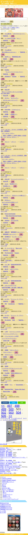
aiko (6, 303)
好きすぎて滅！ (6, 488)
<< (3, 405)
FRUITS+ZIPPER (6, 478)
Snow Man (7, 109)
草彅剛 (6, 114)
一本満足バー (13, 114)
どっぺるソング (7, 2)
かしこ (19, 38)
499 (3, 409)
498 (17, 405)
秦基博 (6, 384)
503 (11, 412)
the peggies (8, 320)
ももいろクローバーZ (10, 285)
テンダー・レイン (17, 236)
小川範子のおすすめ (5, 504)
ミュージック (18, 354)
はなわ (6, 184)
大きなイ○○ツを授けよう (19, 195)
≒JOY (6, 331)
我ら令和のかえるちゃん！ (9, 52)
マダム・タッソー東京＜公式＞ (11, 27)
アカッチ (7, 85)
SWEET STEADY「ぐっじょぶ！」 (9, 465)
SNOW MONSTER (16, 264)
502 (3, 412)
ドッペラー (8, 45)
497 (9, 405)
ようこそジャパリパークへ (9, 338)
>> (10, 416)
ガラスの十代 (14, 220)
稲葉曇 (6, 350)
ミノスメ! (25, 5)
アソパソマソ (9, 228)
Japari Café (6, 340)
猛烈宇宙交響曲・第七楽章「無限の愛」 (13, 287)
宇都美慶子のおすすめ (6, 509)
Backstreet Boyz (9, 389)
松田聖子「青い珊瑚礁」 (6, 452)
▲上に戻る (3, 512)
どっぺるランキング (16, 418)
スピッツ (7, 141)
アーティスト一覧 (5, 418)
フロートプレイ (14, 350)
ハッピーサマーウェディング (10, 499)
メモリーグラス (14, 269)
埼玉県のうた (13, 184)
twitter (13, 402)
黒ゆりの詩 (19, 248)
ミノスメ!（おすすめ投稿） (10, 420)
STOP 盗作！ (9, 260)
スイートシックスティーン (16, 331)
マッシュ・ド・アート (17, 299)
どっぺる (3, 6)
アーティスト (14, 6)
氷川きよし (8, 200)
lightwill (12, 534)
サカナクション (9, 354)
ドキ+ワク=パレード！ (19, 33)
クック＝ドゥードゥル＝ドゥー (14, 72)
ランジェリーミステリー (17, 179)
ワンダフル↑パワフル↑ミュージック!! (12, 368)
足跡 (13, 320)
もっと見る (3, 511)
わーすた (7, 299)
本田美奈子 (8, 76)
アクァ (7, 276)
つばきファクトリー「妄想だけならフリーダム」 (13, 457)
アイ (11, 384)
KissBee (7, 69)
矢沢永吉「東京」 (5, 448)
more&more (11, 303)
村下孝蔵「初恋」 (5, 451)
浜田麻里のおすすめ (5, 506)
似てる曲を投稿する (6, 23)
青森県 (5, 59)
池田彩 (6, 366)
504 (18, 412)
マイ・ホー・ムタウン (8, 159)
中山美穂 (7, 373)
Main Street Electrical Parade (13, 215)
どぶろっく (8, 195)
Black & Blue (6, 391)
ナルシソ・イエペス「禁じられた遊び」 (11, 462)
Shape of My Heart (20, 389)
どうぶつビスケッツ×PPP (12, 336)
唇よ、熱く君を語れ (8, 491)
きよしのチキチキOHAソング (10, 202)
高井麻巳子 (8, 236)
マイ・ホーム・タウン (8, 133)
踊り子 (4, 485)
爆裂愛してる (6, 496)
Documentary (19, 384)
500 (11, 409)
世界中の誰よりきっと (8, 481)
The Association (9, 253)
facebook (5, 402)
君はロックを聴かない (8, 489)
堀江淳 (6, 269)
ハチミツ (13, 141)
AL (6, 396)
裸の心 (4, 492)
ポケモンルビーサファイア (10, 100)
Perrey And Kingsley (10, 213)
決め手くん (8, 56)
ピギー (7, 123)
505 (3, 416)
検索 (11, 21)
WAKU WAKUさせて (16, 373)
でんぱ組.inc (8, 33)
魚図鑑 (5, 357)
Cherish (17, 253)
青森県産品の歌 (16, 56)
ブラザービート (16, 109)
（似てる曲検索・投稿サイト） (9, 3)
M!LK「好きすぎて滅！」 (7, 473)
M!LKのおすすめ (4, 503)
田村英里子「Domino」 (6, 449)
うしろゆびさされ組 (10, 38)
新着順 (10, 31)
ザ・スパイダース (9, 248)
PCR (6, 244)
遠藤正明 (7, 232)
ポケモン (7, 98)
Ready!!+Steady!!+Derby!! (9, 480)
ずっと (4, 477)
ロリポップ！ (20, 534)
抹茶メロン (8, 149)
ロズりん (7, 105)
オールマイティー (7, 494)
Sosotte (14, 76)
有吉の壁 (7, 89)
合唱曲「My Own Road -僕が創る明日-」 (11, 467)
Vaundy (4, 486)
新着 (8, 6)
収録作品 (5, 36)
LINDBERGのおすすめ (6, 507)
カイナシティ (14, 98)
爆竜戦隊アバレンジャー (17, 232)
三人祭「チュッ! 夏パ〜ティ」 (8, 468)
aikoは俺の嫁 (3, 444)
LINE (21, 402)
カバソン (19, 5)
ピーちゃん (8, 346)
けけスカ (4, 483)
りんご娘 (7, 264)
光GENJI (7, 220)
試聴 (12, 36)
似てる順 (3, 31)
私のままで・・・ (8, 239)
